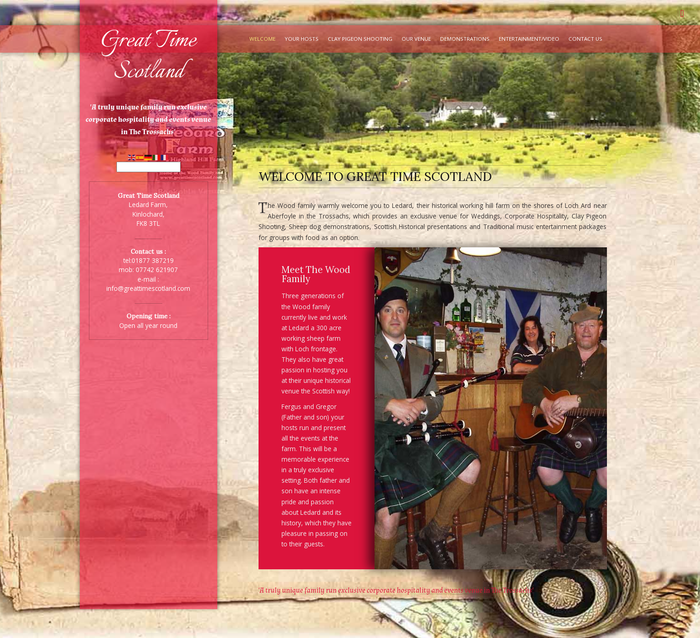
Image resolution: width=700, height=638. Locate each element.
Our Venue (416, 38)
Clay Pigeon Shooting (360, 38)
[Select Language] (148, 167)
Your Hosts (302, 38)
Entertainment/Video (529, 38)
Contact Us (585, 38)
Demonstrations (465, 38)
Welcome (262, 38)
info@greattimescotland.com (148, 288)
